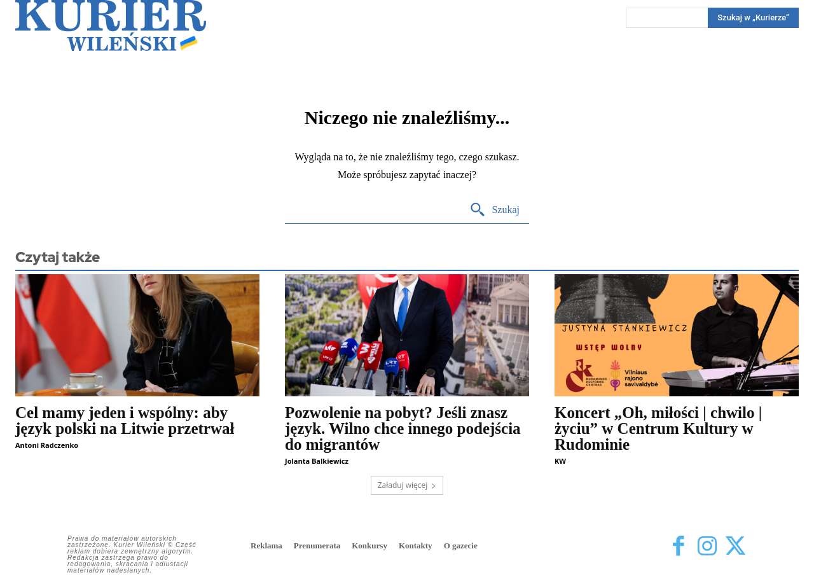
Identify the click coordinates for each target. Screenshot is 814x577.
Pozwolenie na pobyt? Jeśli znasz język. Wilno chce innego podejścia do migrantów (403, 428)
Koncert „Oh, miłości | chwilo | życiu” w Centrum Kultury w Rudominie (658, 428)
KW (560, 461)
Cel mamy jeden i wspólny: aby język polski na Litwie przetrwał (124, 420)
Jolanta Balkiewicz (316, 461)
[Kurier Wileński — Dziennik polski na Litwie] (110, 25)
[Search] (753, 18)
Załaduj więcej (407, 485)
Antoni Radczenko (46, 445)
